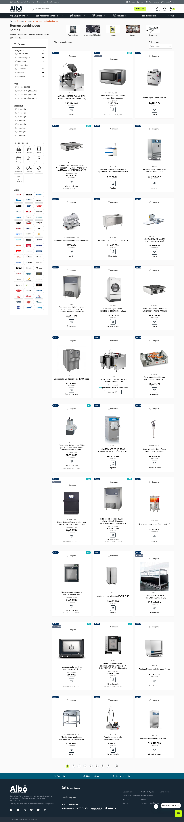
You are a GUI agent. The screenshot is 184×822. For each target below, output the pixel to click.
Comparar (72, 56)
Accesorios (21, 69)
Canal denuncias (166, 792)
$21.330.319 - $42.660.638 (27, 91)
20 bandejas (22, 117)
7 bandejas (21, 135)
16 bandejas (22, 113)
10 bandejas (22, 109)
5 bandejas (21, 128)
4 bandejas (21, 120)
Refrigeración (22, 65)
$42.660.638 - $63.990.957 (27, 95)
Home (14, 21)
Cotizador (145, 799)
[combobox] (150, 46)
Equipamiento (22, 54)
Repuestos (21, 76)
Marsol (22, 21)
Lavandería (21, 61)
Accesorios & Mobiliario (131, 796)
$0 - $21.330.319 (23, 87)
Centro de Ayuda (147, 792)
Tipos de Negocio (23, 57)
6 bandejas (21, 132)
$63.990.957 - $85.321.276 (27, 98)
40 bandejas (22, 124)
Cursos (125, 803)
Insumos (20, 73)
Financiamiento (147, 796)
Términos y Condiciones (150, 803)
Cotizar (112, 392)
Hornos (30, 21)
